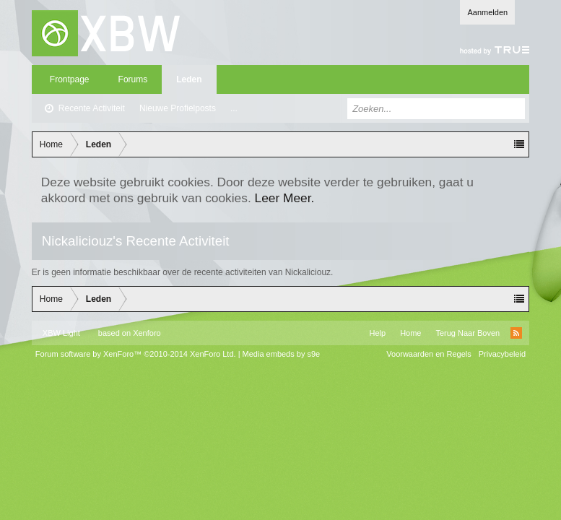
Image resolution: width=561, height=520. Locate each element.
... (234, 108)
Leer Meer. (285, 198)
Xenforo (147, 333)
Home (410, 333)
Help (378, 333)
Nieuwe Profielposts (177, 108)
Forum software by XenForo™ (135, 354)
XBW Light (61, 333)
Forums (133, 79)
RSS (516, 333)
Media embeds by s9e (282, 354)
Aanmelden (487, 12)
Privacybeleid (502, 354)
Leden (188, 79)
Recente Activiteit (91, 108)
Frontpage (70, 79)
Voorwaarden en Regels (428, 354)
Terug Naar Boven (467, 333)
